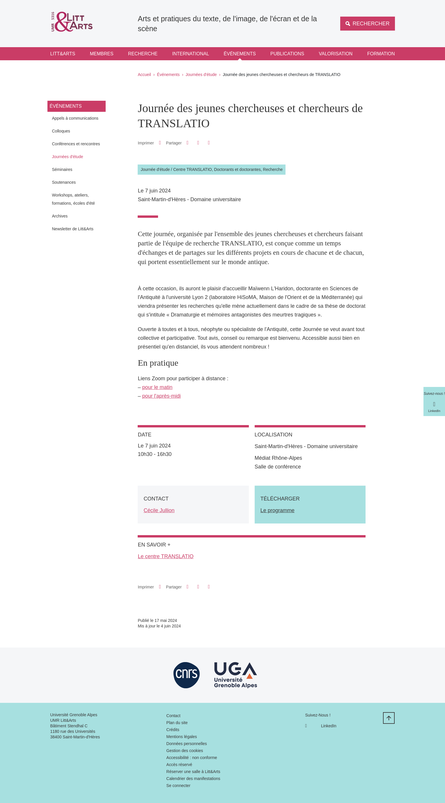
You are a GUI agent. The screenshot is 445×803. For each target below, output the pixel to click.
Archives (60, 216)
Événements (240, 53)
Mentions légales (181, 736)
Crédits (172, 729)
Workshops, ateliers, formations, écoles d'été (73, 199)
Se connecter (178, 785)
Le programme (277, 510)
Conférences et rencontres (76, 144)
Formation (381, 53)
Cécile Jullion (158, 510)
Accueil (144, 74)
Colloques (61, 131)
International (190, 53)
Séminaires (62, 169)
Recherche (142, 53)
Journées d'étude (201, 74)
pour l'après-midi (161, 396)
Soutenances (64, 182)
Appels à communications (75, 118)
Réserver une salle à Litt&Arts (193, 771)
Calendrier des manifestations (193, 778)
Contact (173, 715)
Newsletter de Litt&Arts (72, 229)
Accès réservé (179, 764)
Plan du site (177, 722)
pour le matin (157, 387)
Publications (287, 53)
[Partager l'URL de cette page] (209, 143)
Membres (102, 53)
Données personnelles (186, 743)
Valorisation (336, 53)
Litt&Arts (62, 53)
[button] (187, 143)
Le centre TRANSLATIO (165, 556)
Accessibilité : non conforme (191, 757)
